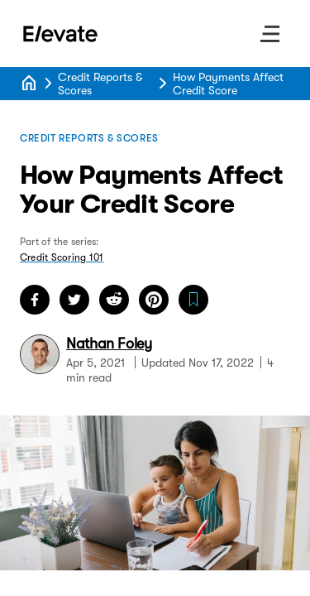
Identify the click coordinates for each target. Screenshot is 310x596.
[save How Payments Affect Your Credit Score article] (193, 300)
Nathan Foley (109, 343)
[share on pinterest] (154, 300)
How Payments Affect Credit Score (228, 83)
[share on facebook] (35, 300)
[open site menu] (270, 34)
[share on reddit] (114, 300)
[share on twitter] (74, 300)
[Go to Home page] (61, 34)
